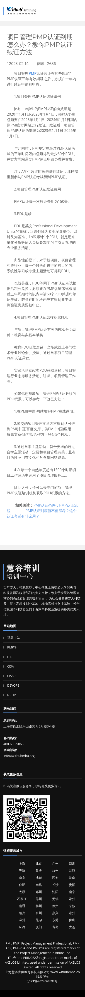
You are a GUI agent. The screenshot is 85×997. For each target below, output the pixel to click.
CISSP (9, 676)
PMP (32, 73)
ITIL (7, 657)
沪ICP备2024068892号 (42, 981)
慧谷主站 (11, 638)
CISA (8, 666)
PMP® (10, 647)
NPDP (9, 695)
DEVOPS (11, 685)
